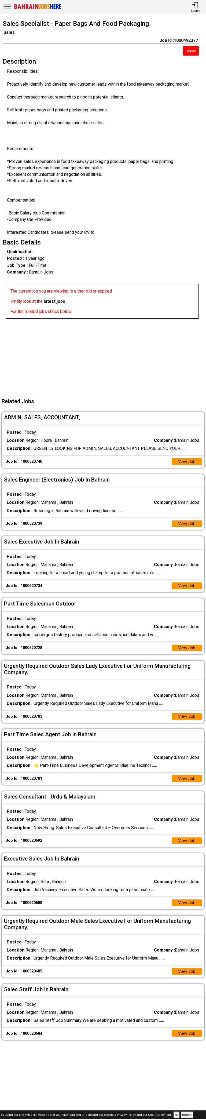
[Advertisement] (104, 356)
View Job (187, 461)
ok (176, 1115)
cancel (187, 1115)
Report (191, 51)
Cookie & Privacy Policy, (120, 1115)
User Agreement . (160, 1115)
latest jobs (54, 301)
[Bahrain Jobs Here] (38, 8)
